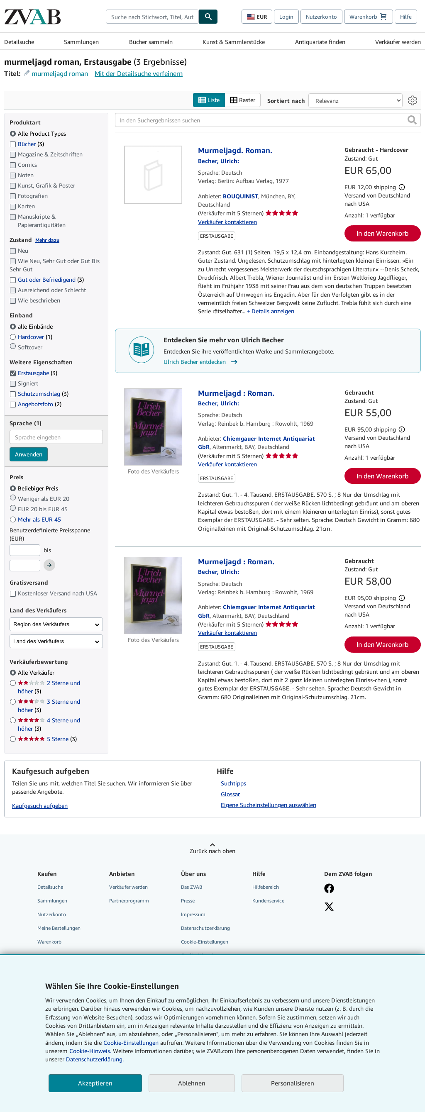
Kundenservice (268, 900)
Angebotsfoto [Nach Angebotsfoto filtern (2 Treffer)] (35, 403)
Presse (188, 900)
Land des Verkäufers (38, 641)
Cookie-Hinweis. (90, 1050)
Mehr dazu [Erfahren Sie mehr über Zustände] (47, 240)
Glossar (230, 793)
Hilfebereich (265, 887)
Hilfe (406, 16)
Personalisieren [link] (292, 1083)
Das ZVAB (191, 887)
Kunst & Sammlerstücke (234, 41)
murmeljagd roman (60, 73)
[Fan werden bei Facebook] (355, 889)
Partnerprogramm (129, 900)
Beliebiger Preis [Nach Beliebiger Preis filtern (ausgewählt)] (35, 488)
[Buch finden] (208, 17)
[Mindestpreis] (25, 550)
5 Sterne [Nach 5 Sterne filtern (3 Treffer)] (47, 739)
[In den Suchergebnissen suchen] (268, 120)
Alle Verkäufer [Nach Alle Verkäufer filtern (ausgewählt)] (37, 672)
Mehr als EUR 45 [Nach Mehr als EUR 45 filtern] (36, 519)
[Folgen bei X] (355, 907)
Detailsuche (19, 41)
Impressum (193, 914)
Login (286, 16)
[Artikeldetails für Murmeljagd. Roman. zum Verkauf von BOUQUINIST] (153, 175)
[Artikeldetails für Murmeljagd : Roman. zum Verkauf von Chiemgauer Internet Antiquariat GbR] (153, 427)
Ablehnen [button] (191, 1083)
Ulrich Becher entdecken (201, 362)
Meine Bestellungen (59, 928)
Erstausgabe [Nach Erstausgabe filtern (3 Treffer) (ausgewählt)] (33, 373)
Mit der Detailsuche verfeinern (139, 73)
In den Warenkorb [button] (382, 233)
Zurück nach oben (212, 850)
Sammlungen (81, 41)
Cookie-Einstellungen (131, 1042)
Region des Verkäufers (41, 624)
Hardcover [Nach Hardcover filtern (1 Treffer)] (31, 336)
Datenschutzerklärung (205, 928)
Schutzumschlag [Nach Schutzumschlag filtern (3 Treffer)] (39, 393)
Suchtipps (233, 783)
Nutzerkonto (321, 16)
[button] (412, 120)
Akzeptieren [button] (95, 1083)
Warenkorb (49, 942)
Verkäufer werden (398, 41)
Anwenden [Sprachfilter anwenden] (28, 454)
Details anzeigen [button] (273, 311)
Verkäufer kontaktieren (227, 221)
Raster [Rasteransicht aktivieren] (242, 100)
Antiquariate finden (320, 41)
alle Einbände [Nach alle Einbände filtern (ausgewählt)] (32, 326)
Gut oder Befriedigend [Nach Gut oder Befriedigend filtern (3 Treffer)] (47, 279)
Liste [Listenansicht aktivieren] (209, 100)
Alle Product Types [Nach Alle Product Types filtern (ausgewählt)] (39, 133)
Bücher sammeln (151, 41)
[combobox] (152, 17)
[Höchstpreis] (25, 566)
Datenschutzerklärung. (95, 1059)
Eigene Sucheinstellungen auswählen (268, 804)
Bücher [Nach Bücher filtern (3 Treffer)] (27, 143)
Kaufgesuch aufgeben (40, 806)
